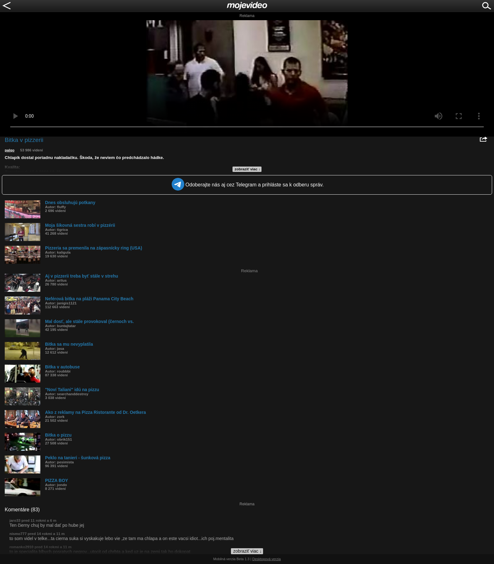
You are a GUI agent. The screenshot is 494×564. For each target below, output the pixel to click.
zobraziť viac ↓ (248, 169)
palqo (9, 150)
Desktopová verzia (266, 559)
